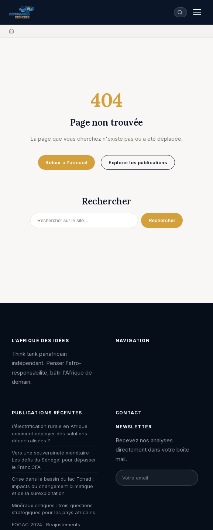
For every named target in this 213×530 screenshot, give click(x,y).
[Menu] (197, 12)
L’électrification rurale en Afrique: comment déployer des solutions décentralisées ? (50, 433)
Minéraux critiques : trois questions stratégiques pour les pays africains (53, 509)
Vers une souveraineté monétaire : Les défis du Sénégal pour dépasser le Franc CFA (54, 460)
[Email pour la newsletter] (157, 478)
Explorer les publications (138, 162)
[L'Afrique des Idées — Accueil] (21, 12)
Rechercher (161, 220)
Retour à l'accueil (66, 162)
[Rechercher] (84, 220)
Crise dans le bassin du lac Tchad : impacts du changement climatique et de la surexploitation (53, 486)
